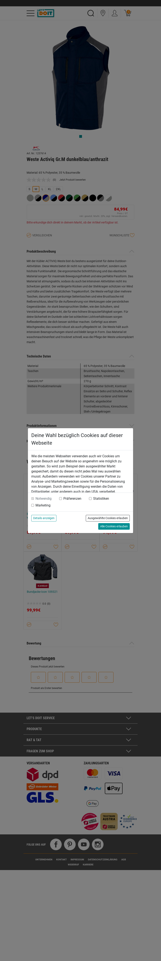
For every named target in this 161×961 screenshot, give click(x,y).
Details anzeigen (44, 518)
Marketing (42, 505)
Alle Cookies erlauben (114, 526)
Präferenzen (72, 499)
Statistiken (101, 499)
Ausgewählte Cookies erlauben (108, 518)
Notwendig (43, 499)
